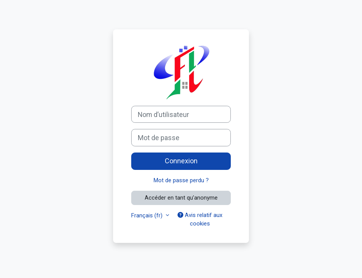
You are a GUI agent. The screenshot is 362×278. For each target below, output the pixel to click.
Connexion (181, 161)
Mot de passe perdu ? (181, 180)
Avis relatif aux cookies (200, 219)
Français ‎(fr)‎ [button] (147, 215)
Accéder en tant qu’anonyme (181, 197)
